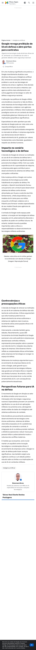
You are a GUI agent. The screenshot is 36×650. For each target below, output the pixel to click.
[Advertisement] (18, 23)
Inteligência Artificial (18, 40)
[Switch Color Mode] (25, 3)
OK (31, 645)
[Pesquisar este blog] (29, 3)
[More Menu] (33, 3)
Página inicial (6, 40)
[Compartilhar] (8, 66)
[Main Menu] (3, 3)
